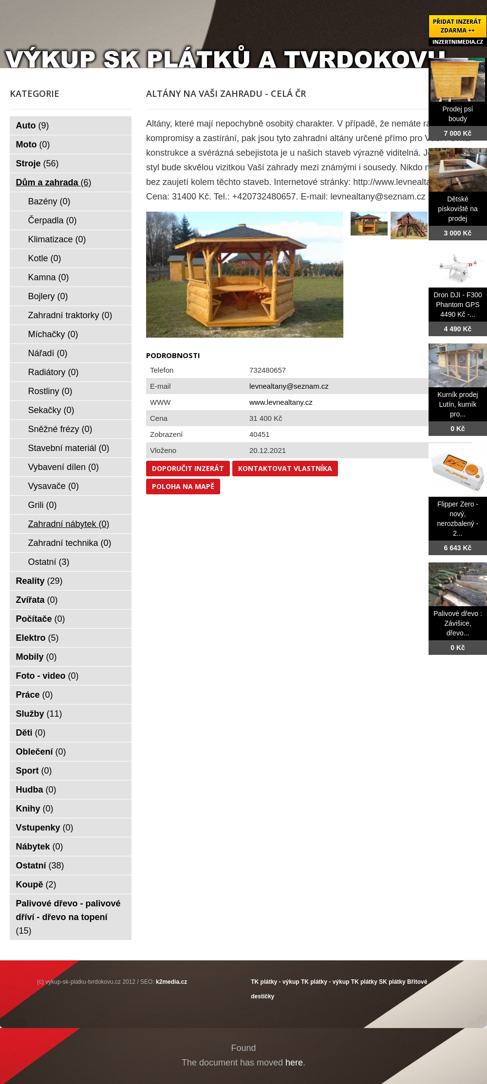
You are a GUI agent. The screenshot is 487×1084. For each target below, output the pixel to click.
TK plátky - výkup (275, 981)
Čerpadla (52, 220)
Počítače (40, 619)
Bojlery (48, 296)
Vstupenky (45, 827)
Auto (32, 125)
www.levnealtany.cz (281, 402)
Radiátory (53, 372)
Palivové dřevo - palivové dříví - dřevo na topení (68, 917)
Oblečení (41, 752)
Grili (42, 505)
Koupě (36, 884)
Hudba (36, 790)
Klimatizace (57, 239)
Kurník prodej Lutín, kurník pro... (457, 404)
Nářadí (48, 353)
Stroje (37, 163)
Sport (34, 771)
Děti (31, 733)
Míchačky (53, 334)
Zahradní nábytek (69, 524)
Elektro (37, 638)
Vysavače (53, 486)
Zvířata (37, 600)
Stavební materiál (69, 448)
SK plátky (392, 981)
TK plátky (364, 981)
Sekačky (51, 410)
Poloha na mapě (183, 486)
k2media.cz (171, 981)
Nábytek (39, 846)
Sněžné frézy (60, 429)
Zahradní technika (70, 543)
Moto (33, 144)
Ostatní (49, 562)
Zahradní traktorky (70, 315)
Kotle (44, 258)
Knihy (35, 808)
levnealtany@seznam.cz (289, 386)
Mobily (36, 657)
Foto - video (47, 676)
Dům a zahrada (54, 182)
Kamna (48, 277)
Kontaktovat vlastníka (285, 468)
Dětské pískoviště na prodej (458, 208)
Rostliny (50, 391)
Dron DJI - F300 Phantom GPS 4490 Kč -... (457, 304)
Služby (39, 714)
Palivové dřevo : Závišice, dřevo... (457, 623)
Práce (34, 695)
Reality (39, 581)
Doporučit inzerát (188, 468)
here (294, 1062)
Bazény (49, 201)
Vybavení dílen (63, 467)
